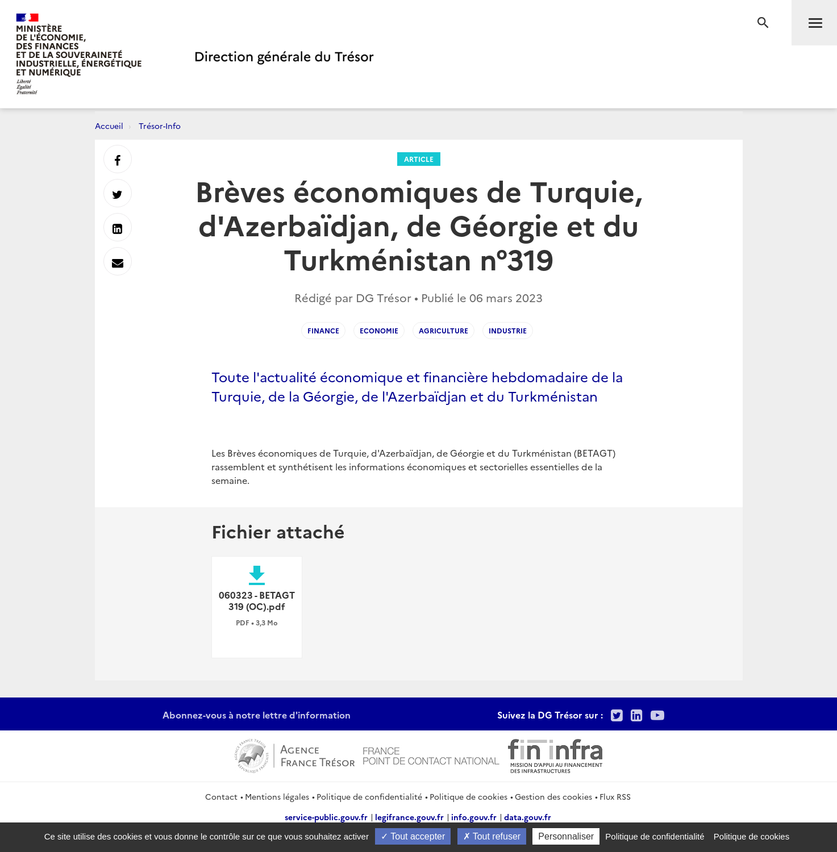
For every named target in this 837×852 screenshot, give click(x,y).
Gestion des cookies (553, 796)
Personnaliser (566, 836)
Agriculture (443, 330)
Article (419, 159)
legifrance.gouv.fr (409, 816)
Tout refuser (492, 836)
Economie (379, 330)
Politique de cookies (468, 796)
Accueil (109, 125)
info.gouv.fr (474, 816)
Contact (221, 796)
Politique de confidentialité (369, 796)
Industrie (508, 330)
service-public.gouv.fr (326, 816)
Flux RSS (615, 796)
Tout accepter (413, 836)
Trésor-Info (160, 125)
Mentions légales (277, 796)
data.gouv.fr (527, 816)
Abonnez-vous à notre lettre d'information (257, 714)
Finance (323, 330)
